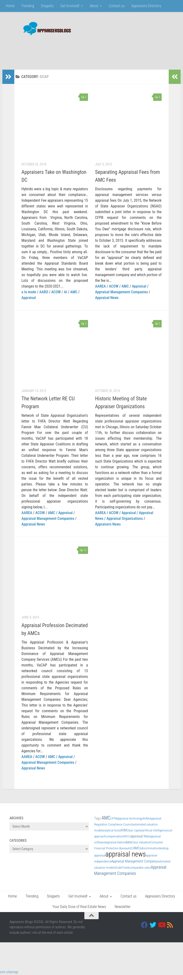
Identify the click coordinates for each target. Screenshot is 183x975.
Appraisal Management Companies (121, 292)
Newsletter (123, 906)
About (94, 6)
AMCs (137, 848)
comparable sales (140, 867)
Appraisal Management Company (134, 861)
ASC (130, 848)
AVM (123, 830)
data (128, 842)
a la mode (28, 292)
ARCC (126, 836)
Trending (27, 6)
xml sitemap (9, 972)
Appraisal (28, 297)
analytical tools (111, 830)
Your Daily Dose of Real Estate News (79, 906)
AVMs (146, 818)
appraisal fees (140, 836)
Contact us (117, 6)
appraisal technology (130, 818)
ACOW (56, 292)
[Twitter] (153, 925)
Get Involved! (69, 6)
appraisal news (125, 854)
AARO (43, 292)
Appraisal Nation (115, 842)
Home (10, 6)
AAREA (100, 286)
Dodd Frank (122, 867)
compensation (114, 836)
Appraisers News (108, 524)
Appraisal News (107, 297)
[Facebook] (144, 925)
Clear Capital (134, 830)
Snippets (47, 6)
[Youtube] (161, 925)
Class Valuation (140, 842)
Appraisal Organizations (125, 518)
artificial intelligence (154, 830)
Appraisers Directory (146, 6)
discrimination (150, 848)
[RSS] (170, 925)
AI (65, 292)
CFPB (113, 818)
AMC (73, 292)
